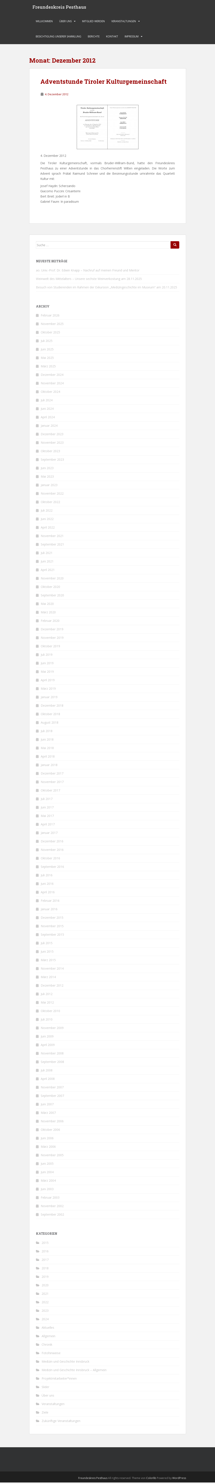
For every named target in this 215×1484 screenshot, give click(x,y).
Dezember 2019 (52, 631)
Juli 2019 (46, 656)
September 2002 (52, 1216)
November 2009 (52, 1029)
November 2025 (52, 325)
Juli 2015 (46, 944)
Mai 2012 (47, 1004)
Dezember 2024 (52, 376)
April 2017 (48, 826)
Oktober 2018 (50, 715)
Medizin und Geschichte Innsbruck (65, 1363)
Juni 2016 (47, 885)
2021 (45, 1295)
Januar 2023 (49, 486)
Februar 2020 (50, 622)
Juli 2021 (46, 554)
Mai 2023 (47, 478)
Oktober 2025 (50, 334)
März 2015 (48, 961)
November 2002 (52, 1207)
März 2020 (48, 614)
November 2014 (52, 970)
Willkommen (44, 23)
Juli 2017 (46, 800)
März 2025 (48, 368)
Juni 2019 (47, 665)
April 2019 (48, 681)
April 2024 (48, 419)
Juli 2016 (46, 877)
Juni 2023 (47, 469)
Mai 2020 (47, 605)
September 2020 (52, 597)
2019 (45, 1278)
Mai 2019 (47, 673)
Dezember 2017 (52, 775)
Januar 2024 (49, 427)
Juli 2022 (46, 512)
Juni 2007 (47, 1106)
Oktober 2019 (50, 648)
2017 (45, 1261)
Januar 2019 (49, 698)
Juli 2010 (46, 1021)
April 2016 (48, 894)
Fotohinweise (51, 1354)
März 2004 (48, 1182)
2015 (45, 1244)
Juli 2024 (46, 402)
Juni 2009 (47, 1038)
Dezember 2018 (52, 707)
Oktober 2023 (50, 452)
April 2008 (48, 1080)
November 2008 (52, 1055)
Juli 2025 (46, 342)
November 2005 (52, 1156)
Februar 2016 (50, 902)
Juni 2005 (47, 1165)
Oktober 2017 (50, 792)
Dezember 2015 (52, 919)
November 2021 (52, 537)
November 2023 (52, 444)
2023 (45, 1312)
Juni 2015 (47, 953)
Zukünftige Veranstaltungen (61, 1422)
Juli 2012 (46, 995)
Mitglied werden (93, 23)
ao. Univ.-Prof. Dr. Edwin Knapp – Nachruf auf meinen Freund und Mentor (87, 272)
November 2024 (52, 385)
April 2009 (48, 1046)
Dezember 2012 (52, 987)
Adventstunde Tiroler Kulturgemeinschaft (103, 83)
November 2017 (52, 783)
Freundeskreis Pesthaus (59, 7)
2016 (45, 1253)
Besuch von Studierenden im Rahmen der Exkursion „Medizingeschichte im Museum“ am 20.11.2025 (106, 289)
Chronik (47, 1346)
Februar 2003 (50, 1199)
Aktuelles (48, 1329)
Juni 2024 (47, 410)
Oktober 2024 (50, 393)
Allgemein (48, 1337)
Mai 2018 (47, 749)
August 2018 (49, 724)
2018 (45, 1270)
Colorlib (151, 1479)
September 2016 (52, 868)
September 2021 (52, 546)
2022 (45, 1304)
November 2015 (52, 927)
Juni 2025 (47, 351)
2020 (45, 1287)
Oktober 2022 (50, 503)
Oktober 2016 (50, 860)
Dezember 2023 (52, 435)
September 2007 (52, 1097)
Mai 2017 (47, 817)
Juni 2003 (47, 1190)
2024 (45, 1320)
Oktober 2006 (50, 1131)
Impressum (132, 38)
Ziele (45, 1414)
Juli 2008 (46, 1072)
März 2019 (48, 690)
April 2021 (48, 571)
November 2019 (52, 639)
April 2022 (48, 529)
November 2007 (52, 1089)
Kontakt (112, 38)
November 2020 (52, 580)
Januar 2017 (49, 834)
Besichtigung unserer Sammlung (58, 38)
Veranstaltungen (123, 23)
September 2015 (52, 936)
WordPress (179, 1479)
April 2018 (48, 758)
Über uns (65, 23)
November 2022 (52, 495)
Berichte (94, 38)
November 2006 (52, 1123)
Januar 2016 (49, 910)
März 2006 (48, 1148)
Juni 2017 (47, 809)
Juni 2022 (47, 520)
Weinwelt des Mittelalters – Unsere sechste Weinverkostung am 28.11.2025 (89, 280)
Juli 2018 (46, 732)
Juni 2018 (47, 741)
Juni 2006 (47, 1140)
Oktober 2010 (50, 1012)
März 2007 (48, 1114)
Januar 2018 (49, 766)
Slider (45, 1388)
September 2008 (52, 1063)
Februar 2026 (50, 317)
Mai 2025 (47, 359)
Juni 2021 (47, 563)
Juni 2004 (47, 1173)
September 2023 (52, 461)
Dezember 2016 (52, 843)
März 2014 (48, 978)
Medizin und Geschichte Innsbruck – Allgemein (74, 1371)
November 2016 (52, 851)
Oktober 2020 (50, 588)
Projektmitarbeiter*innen (59, 1380)
